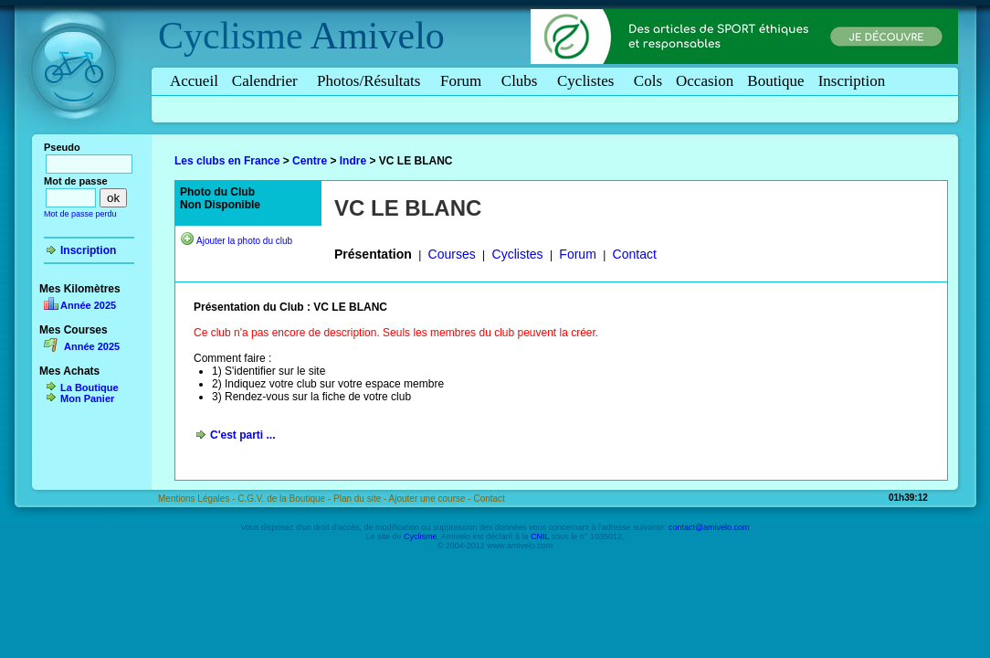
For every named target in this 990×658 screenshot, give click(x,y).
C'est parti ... (243, 435)
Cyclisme (230, 36)
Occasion (704, 81)
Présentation (373, 254)
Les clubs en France (226, 160)
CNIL (540, 536)
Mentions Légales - (197, 499)
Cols (648, 81)
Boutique (775, 81)
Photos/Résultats (372, 81)
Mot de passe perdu (80, 213)
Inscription (852, 81)
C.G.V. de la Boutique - (285, 499)
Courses (452, 254)
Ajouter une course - (431, 499)
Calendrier (267, 81)
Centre (309, 160)
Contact (635, 254)
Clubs (522, 81)
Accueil (194, 81)
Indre (353, 160)
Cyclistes (588, 81)
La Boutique (89, 387)
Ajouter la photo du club (244, 241)
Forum (464, 81)
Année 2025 (88, 305)
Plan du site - (361, 499)
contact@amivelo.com (709, 527)
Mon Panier (87, 398)
